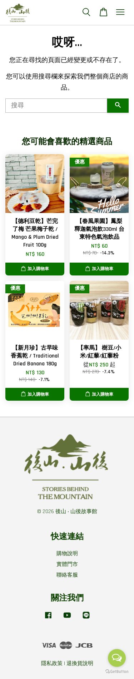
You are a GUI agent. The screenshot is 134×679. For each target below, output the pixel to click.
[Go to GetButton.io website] (116, 671)
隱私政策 (52, 663)
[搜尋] (56, 105)
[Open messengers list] (117, 658)
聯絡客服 (67, 575)
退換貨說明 (79, 663)
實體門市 (67, 564)
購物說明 (67, 553)
